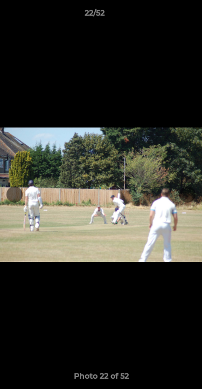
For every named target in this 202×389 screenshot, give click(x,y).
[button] (163, 16)
